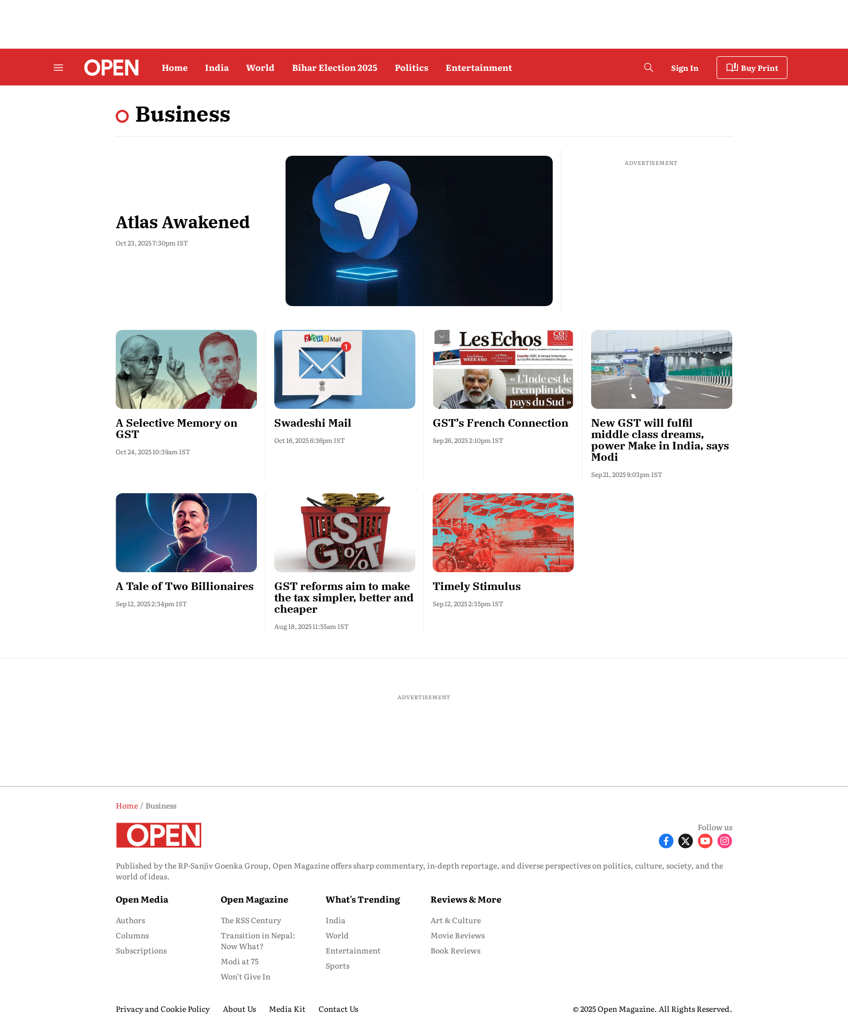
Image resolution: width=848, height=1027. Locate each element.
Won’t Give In (245, 976)
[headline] (186, 429)
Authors (130, 920)
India (217, 67)
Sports (337, 965)
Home (175, 67)
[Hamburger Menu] (58, 67)
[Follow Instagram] (724, 840)
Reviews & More (465, 898)
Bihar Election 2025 (334, 67)
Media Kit (287, 1008)
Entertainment (479, 67)
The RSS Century (251, 920)
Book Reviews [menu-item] (455, 950)
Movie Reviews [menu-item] (457, 935)
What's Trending (363, 898)
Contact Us (338, 1008)
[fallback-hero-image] (419, 231)
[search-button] (648, 67)
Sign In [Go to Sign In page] (685, 67)
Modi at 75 (240, 961)
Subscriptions (141, 950)
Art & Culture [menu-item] (455, 920)
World (260, 67)
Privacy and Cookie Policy (163, 1008)
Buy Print (752, 67)
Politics (411, 67)
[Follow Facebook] (666, 840)
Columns (132, 935)
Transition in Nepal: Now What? (258, 940)
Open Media (142, 898)
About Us (239, 1008)
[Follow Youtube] (705, 840)
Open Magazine (254, 898)
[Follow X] (685, 840)
